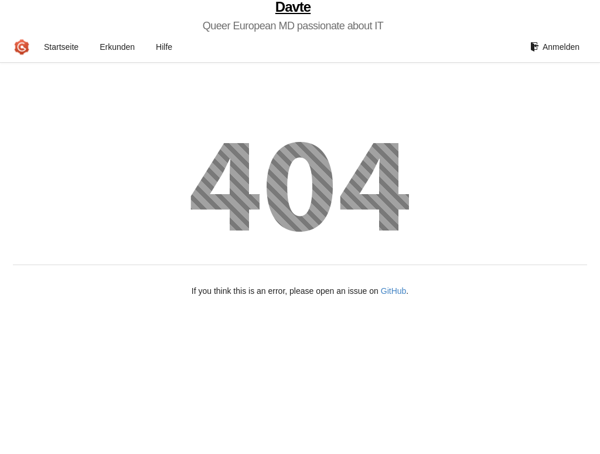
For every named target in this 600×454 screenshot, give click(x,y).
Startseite (61, 47)
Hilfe (164, 47)
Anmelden (554, 47)
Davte (293, 7)
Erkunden (117, 47)
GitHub (394, 291)
